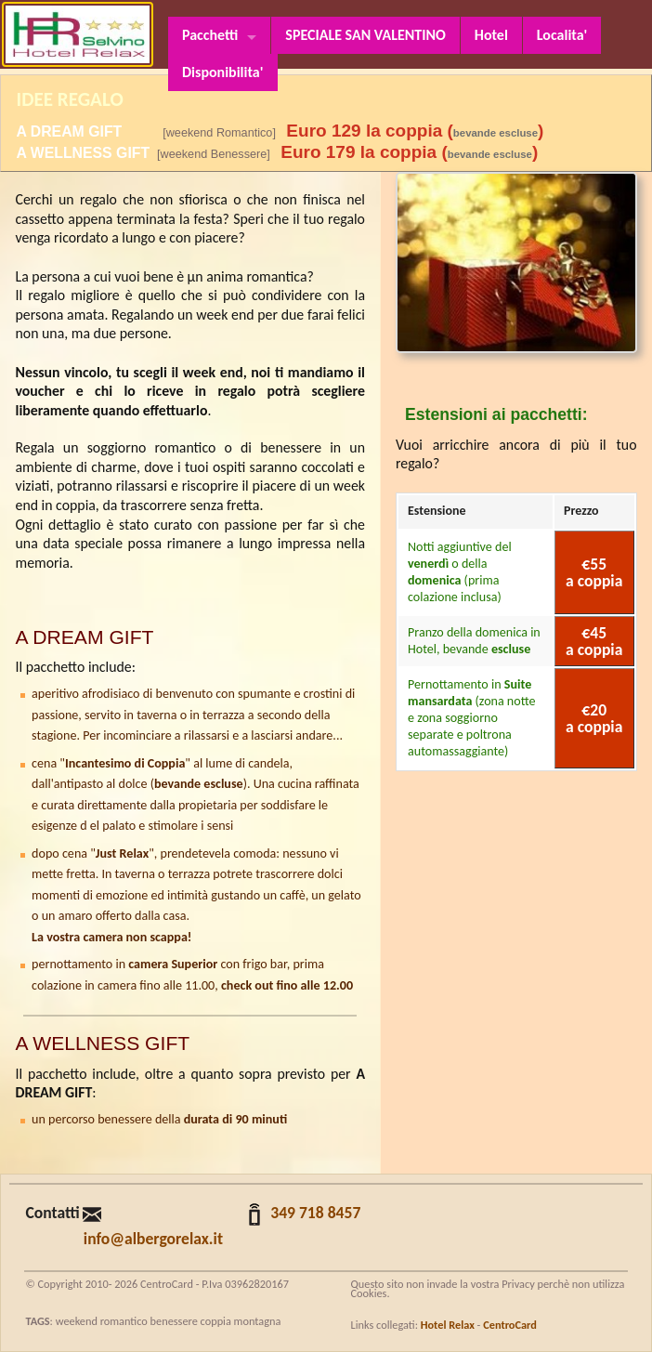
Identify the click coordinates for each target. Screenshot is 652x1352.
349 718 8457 (315, 1212)
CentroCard (510, 1325)
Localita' (562, 35)
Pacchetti (210, 35)
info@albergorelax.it (153, 1238)
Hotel (491, 35)
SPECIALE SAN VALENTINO (365, 35)
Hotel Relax (448, 1325)
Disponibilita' (223, 72)
